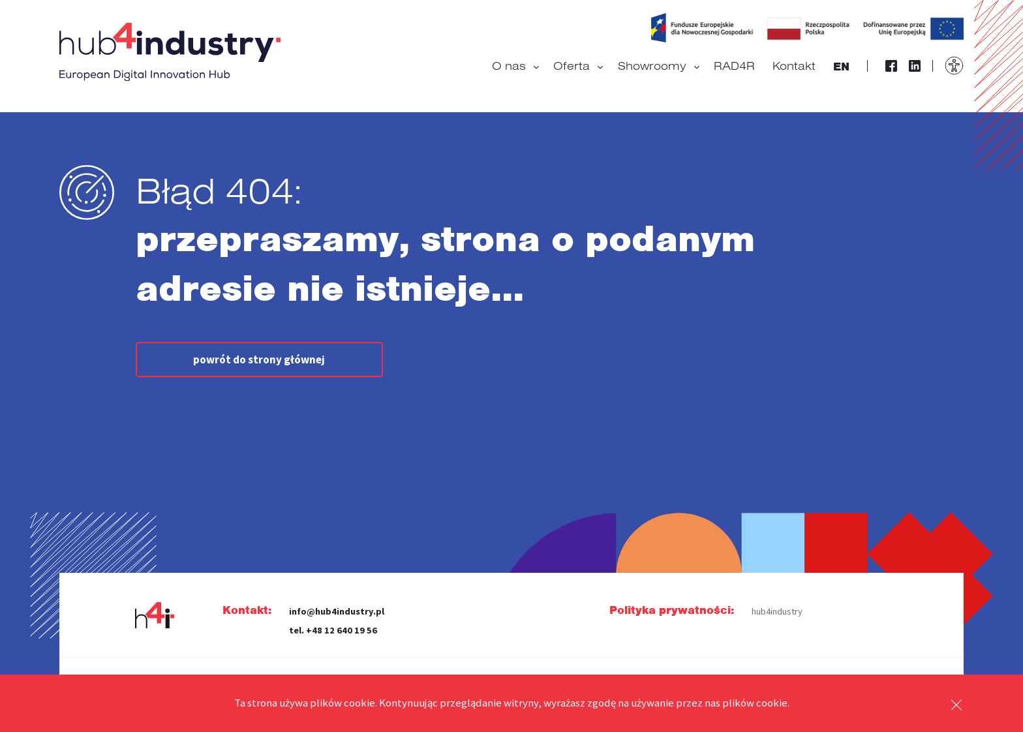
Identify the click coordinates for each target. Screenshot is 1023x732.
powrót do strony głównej (259, 359)
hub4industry (777, 611)
